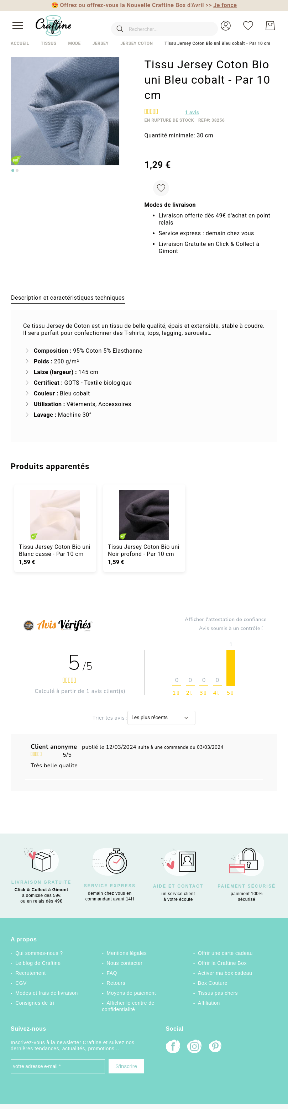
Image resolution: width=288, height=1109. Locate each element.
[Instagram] (194, 1047)
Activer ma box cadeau (225, 973)
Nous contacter (124, 963)
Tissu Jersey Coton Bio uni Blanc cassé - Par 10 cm (54, 550)
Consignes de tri (34, 1003)
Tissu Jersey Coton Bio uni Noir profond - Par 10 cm (143, 550)
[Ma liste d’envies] (248, 26)
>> (221, 5)
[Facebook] (173, 1047)
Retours (115, 983)
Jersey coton (136, 43)
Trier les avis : (110, 717)
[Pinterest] (216, 1047)
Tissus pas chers (218, 993)
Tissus (49, 43)
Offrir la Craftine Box (222, 963)
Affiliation (209, 1003)
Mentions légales (126, 953)
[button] (225, 25)
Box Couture (212, 983)
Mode (74, 43)
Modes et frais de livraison (46, 993)
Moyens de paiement (131, 993)
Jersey (101, 43)
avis (192, 112)
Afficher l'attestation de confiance (226, 619)
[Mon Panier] (270, 26)
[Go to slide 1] (12, 170)
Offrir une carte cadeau (225, 953)
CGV (21, 983)
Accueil (20, 43)
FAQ (111, 973)
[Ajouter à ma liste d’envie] (161, 188)
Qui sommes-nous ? (39, 953)
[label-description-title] (68, 297)
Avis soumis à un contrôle (233, 628)
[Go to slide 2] (17, 170)
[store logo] (53, 26)
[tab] (68, 297)
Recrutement (30, 973)
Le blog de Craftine (38, 963)
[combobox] (154, 26)
